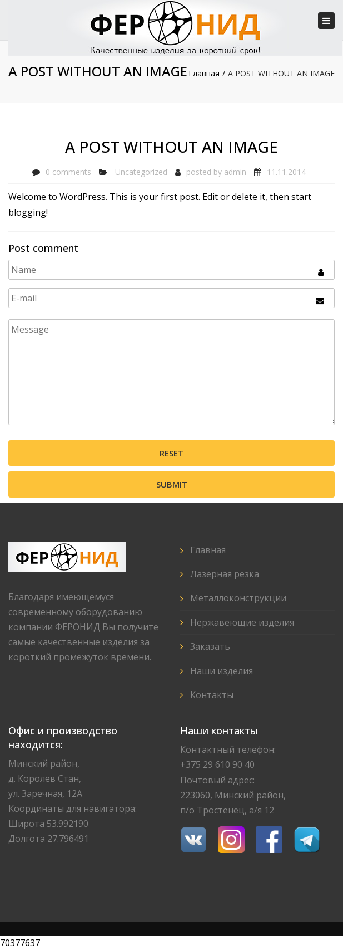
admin (235, 172)
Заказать (210, 646)
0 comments (68, 172)
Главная (204, 73)
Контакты (211, 695)
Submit (171, 484)
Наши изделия (221, 671)
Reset (171, 453)
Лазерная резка (224, 574)
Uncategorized (141, 172)
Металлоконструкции (238, 598)
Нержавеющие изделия (242, 622)
